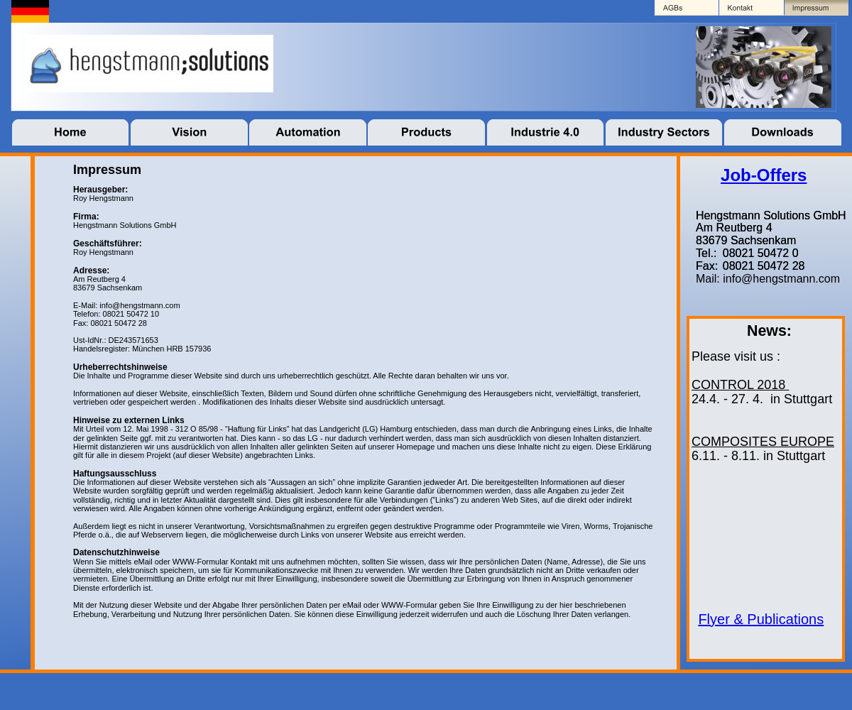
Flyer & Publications (761, 619)
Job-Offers (764, 175)
